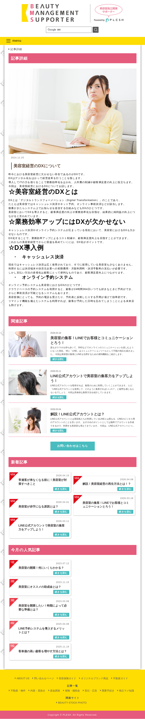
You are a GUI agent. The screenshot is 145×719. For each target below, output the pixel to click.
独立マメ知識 (126, 690)
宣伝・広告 (91, 690)
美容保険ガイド (67, 678)
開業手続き (108, 690)
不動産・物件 (18, 690)
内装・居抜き (37, 690)
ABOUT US (23, 678)
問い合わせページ (44, 678)
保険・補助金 (72, 690)
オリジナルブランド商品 (94, 678)
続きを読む (58, 360)
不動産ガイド (120, 678)
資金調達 (55, 690)
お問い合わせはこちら (72, 446)
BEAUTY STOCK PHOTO (72, 702)
